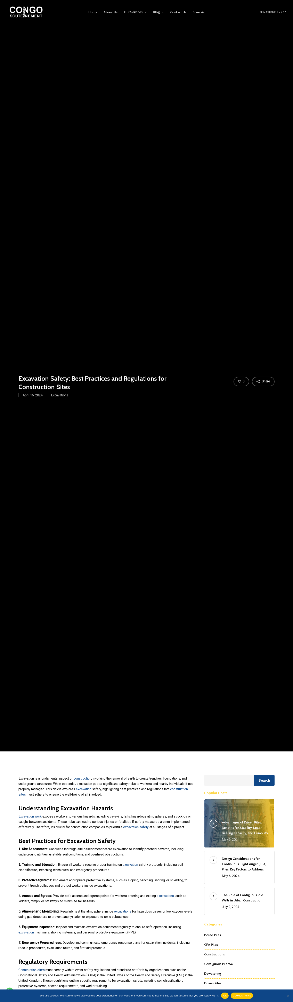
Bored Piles (212, 935)
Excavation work (30, 816)
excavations (165, 896)
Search (264, 780)
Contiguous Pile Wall (219, 964)
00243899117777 (273, 12)
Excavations (59, 396)
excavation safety (136, 827)
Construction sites (31, 970)
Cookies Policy (242, 995)
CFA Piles (211, 945)
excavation (83, 789)
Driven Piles (212, 983)
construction (82, 778)
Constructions (214, 954)
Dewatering (212, 974)
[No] (288, 996)
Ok (225, 995)
